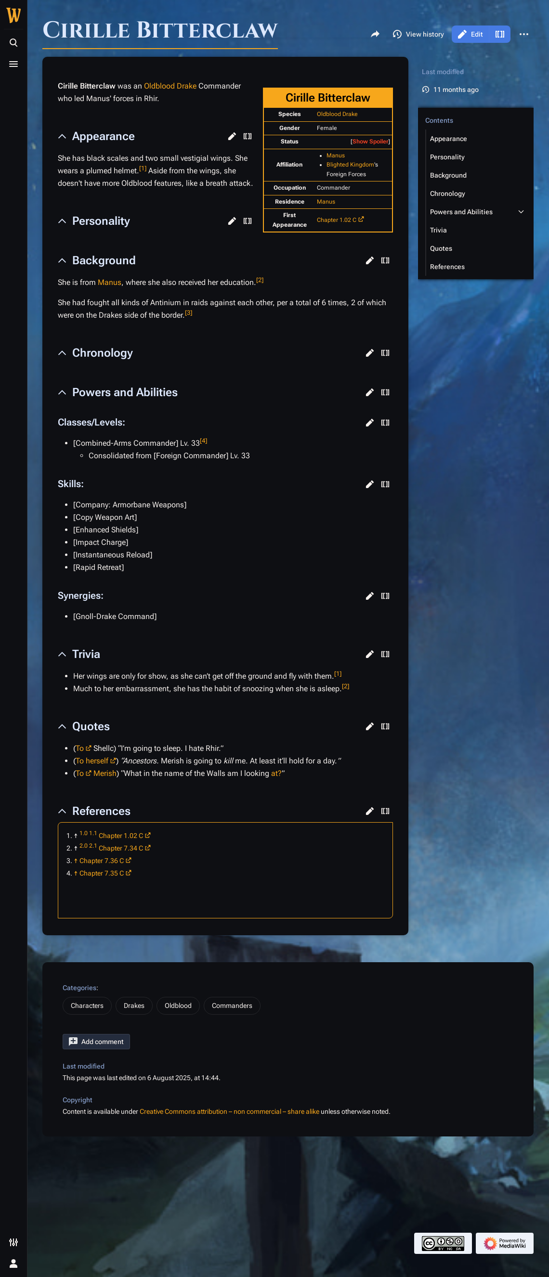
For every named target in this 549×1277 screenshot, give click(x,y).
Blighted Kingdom (350, 164)
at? (276, 773)
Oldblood (178, 1005)
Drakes (134, 1005)
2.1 (93, 845)
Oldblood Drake (337, 114)
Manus (336, 155)
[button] (232, 136)
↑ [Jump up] (76, 860)
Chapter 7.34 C (121, 848)
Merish (105, 773)
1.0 (83, 833)
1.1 (93, 833)
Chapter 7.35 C (101, 873)
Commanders (232, 1005)
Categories (79, 988)
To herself (92, 760)
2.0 (83, 845)
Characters (87, 1005)
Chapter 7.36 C (101, 860)
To (80, 748)
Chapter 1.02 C (336, 220)
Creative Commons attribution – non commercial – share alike (229, 1111)
